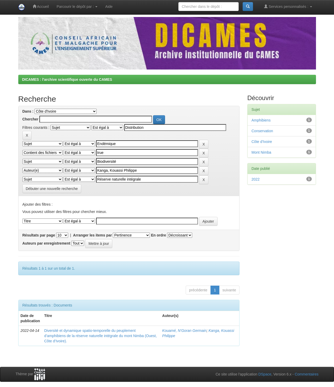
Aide (109, 6)
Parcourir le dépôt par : (77, 6)
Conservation (262, 131)
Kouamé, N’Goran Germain (184, 330)
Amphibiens (261, 120)
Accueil (41, 6)
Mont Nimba (261, 152)
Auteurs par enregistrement (46, 243)
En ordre (158, 235)
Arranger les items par (92, 235)
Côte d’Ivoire (261, 142)
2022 (255, 179)
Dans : (28, 111)
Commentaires (306, 374)
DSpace (264, 374)
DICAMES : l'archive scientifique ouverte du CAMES (67, 79)
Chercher (30, 119)
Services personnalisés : (288, 6)
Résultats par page (38, 235)
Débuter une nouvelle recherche (52, 189)
